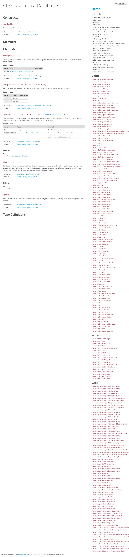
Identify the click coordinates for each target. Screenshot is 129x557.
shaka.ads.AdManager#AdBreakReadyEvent (107, 448)
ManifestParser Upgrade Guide (103, 72)
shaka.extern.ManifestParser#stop (28, 174)
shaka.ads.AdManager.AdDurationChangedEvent (109, 398)
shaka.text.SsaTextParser (101, 204)
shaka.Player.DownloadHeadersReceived (106, 469)
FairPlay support (98, 58)
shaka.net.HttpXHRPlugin (101, 126)
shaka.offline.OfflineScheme (103, 136)
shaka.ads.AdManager (99, 82)
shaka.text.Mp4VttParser (101, 195)
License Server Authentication (104, 32)
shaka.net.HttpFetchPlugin (102, 122)
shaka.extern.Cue (98, 341)
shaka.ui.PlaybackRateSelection (104, 258)
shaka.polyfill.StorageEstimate (104, 174)
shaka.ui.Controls (99, 235)
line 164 (35, 177)
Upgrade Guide (97, 69)
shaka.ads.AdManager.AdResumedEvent (106, 426)
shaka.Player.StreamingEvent (103, 506)
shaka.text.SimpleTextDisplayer (104, 199)
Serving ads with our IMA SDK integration (108, 44)
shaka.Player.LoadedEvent (101, 483)
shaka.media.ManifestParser (102, 105)
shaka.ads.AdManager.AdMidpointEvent (106, 415)
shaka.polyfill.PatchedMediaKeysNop (106, 164)
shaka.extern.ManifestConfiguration (21, 71)
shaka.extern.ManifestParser (26, 32)
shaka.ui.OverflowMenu (100, 251)
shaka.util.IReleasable (101, 379)
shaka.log (95, 101)
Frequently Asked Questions (102, 67)
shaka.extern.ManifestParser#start (28, 141)
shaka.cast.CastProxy (100, 89)
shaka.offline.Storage (100, 138)
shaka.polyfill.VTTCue (100, 183)
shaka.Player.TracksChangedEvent (104, 520)
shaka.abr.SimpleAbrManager (102, 79)
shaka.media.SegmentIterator (103, 115)
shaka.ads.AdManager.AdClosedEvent (105, 393)
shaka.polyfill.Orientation (102, 159)
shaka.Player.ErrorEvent (101, 476)
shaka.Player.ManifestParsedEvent (105, 488)
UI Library (96, 37)
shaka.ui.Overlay (98, 253)
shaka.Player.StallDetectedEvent (104, 499)
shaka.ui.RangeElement (100, 265)
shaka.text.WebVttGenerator (102, 216)
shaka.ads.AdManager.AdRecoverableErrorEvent (109, 424)
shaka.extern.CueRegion (101, 343)
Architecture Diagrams (100, 51)
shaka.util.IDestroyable (101, 376)
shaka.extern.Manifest (55, 114)
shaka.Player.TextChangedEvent (104, 509)
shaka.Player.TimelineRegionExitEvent (106, 518)
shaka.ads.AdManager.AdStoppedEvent (106, 438)
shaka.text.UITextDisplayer (102, 211)
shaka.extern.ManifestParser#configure (30, 76)
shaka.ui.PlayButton (99, 261)
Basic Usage (96, 20)
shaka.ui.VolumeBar (99, 291)
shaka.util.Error (98, 305)
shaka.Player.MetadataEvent (102, 492)
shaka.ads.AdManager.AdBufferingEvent (106, 386)
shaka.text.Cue (97, 185)
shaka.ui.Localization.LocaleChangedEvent (108, 546)
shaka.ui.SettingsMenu (100, 277)
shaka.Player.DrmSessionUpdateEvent (106, 471)
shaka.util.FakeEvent (100, 312)
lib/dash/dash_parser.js (25, 34)
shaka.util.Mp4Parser (100, 322)
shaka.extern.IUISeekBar (101, 362)
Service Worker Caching (101, 53)
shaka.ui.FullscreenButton (102, 242)
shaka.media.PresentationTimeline (105, 110)
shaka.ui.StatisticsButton (102, 286)
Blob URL (95, 62)
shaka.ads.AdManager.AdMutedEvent (105, 417)
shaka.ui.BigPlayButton (101, 228)
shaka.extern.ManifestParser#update (29, 205)
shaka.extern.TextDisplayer (102, 372)
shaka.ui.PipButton (99, 256)
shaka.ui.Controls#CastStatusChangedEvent (108, 530)
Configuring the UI (99, 39)
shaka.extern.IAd (98, 351)
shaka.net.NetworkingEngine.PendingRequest (108, 134)
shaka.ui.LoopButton (99, 246)
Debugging (95, 22)
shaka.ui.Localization (100, 244)
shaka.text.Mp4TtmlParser (101, 192)
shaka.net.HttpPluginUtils (102, 124)
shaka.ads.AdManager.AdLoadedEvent (105, 410)
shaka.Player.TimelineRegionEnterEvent (107, 516)
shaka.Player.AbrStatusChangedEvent (106, 459)
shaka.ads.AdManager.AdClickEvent (105, 391)
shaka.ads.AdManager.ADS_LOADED (104, 429)
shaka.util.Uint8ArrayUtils (102, 331)
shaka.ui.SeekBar (98, 272)
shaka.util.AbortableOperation (104, 293)
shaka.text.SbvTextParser (101, 197)
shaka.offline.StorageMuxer (102, 141)
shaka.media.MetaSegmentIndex (103, 108)
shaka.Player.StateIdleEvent (103, 504)
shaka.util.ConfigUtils (101, 298)
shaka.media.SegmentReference (103, 117)
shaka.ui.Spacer (98, 284)
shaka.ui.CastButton (99, 230)
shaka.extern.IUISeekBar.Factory (104, 365)
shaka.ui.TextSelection (101, 289)
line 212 (35, 108)
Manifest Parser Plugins (101, 48)
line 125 (35, 78)
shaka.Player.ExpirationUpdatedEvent (106, 478)
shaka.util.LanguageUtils (101, 317)
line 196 (35, 207)
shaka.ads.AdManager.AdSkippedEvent (106, 431)
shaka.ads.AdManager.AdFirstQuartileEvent (108, 400)
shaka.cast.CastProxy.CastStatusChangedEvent (109, 455)
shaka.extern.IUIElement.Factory (104, 358)
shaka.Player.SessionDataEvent (104, 497)
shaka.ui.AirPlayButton (101, 223)
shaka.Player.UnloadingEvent (103, 523)
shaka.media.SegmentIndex (101, 112)
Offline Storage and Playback (103, 55)
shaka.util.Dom (97, 303)
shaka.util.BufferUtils (101, 296)
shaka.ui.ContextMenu (100, 232)
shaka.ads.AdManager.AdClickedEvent (106, 389)
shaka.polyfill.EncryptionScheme (104, 150)
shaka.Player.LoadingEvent (102, 485)
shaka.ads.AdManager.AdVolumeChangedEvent (108, 443)
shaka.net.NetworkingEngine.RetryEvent (107, 457)
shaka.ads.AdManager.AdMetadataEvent (106, 412)
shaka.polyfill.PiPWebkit (101, 169)
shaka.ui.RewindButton (100, 270)
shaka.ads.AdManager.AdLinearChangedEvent (108, 408)
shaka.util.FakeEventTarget (102, 315)
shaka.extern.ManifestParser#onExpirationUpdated (34, 105)
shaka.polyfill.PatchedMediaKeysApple (106, 162)
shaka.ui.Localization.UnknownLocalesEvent (108, 551)
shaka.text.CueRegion (100, 188)
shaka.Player (97, 143)
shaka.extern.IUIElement (101, 355)
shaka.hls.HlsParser (99, 98)
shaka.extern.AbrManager (101, 339)
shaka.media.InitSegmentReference (105, 103)
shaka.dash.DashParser (100, 94)
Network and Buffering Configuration (106, 27)
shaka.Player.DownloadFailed (103, 466)
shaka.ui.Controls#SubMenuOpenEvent (106, 539)
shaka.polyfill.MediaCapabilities (105, 155)
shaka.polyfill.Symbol (100, 176)
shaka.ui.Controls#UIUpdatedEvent (105, 544)
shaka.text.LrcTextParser (101, 190)
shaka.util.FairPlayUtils (101, 310)
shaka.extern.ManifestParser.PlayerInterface (32, 133)
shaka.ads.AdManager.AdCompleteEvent (106, 396)
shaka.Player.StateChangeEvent (104, 502)
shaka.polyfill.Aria (99, 148)
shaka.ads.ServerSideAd (101, 87)
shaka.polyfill (97, 145)
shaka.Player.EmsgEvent (101, 473)
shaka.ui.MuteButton (99, 249)
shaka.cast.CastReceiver (101, 91)
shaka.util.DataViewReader (102, 301)
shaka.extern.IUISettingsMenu (103, 367)
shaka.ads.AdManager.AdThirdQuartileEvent (108, 440)
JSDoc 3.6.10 (21, 554)
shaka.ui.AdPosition (99, 221)
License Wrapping (98, 34)
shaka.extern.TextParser (101, 374)
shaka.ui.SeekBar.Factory (101, 275)
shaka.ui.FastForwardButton (102, 239)
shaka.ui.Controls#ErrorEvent (103, 532)
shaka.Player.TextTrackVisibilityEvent (107, 511)
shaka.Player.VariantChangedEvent (105, 525)
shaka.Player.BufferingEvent (103, 464)
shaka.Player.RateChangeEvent (103, 495)
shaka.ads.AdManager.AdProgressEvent (106, 422)
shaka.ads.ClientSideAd (101, 84)
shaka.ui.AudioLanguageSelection (104, 225)
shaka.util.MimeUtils (100, 319)
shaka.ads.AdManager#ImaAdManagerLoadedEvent (109, 450)
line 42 (35, 34)
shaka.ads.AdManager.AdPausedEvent (105, 419)
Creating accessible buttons (103, 41)
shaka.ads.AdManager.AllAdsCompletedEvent (108, 445)
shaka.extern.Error (99, 346)
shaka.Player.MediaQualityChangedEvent (107, 490)
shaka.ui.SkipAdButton (100, 279)
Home (96, 9)
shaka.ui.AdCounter (99, 218)
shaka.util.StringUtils (101, 326)
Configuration (97, 25)
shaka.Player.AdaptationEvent (103, 462)
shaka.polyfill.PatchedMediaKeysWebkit (107, 166)
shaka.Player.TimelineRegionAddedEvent (107, 513)
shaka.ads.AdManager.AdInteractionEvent (107, 405)
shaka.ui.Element (98, 237)
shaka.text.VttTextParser (101, 214)
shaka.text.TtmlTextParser (102, 209)
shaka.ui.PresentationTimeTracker (105, 263)
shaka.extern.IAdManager (101, 353)
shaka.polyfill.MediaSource (102, 157)
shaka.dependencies (99, 96)
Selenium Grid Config (100, 65)
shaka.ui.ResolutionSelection (103, 268)
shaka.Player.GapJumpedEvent (103, 480)
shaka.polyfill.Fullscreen (102, 152)
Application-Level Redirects (103, 60)
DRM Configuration (99, 29)
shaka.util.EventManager (101, 308)
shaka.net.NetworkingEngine (102, 129)
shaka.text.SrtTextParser (101, 202)
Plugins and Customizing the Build (105, 46)
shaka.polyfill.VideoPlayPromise (104, 181)
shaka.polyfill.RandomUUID (102, 171)
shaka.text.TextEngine (100, 206)
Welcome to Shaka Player (101, 18)
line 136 (35, 144)
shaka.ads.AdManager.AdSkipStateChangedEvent (109, 433)
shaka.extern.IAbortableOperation (105, 348)
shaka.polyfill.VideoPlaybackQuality (106, 178)
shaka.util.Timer (98, 329)
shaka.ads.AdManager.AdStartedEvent (106, 436)
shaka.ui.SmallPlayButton (101, 282)
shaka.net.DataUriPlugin (101, 119)
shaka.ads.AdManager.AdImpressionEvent (107, 403)
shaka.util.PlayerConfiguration (104, 324)
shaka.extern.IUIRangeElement (103, 360)
